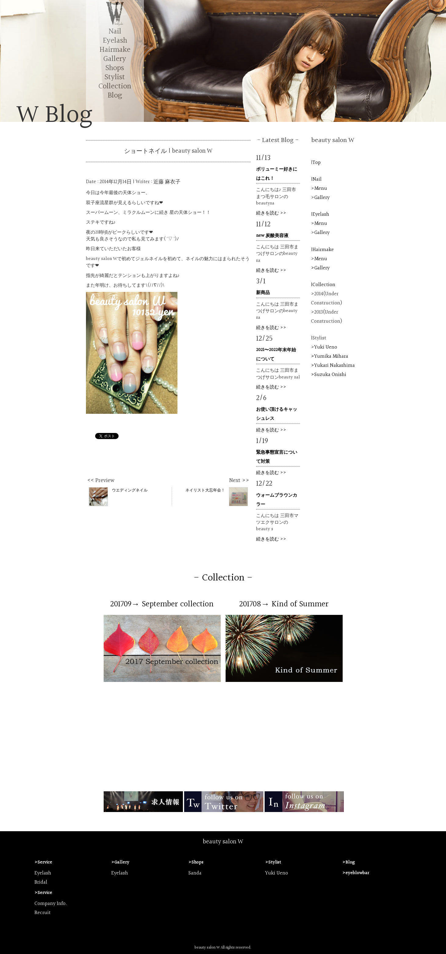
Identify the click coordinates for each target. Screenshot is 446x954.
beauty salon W (223, 842)
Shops (114, 68)
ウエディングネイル (118, 496)
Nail (115, 31)
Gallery (114, 59)
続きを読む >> (271, 213)
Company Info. (50, 904)
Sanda (195, 873)
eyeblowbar (357, 873)
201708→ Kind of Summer (284, 604)
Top (316, 163)
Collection (114, 86)
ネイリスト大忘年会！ (216, 496)
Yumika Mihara (331, 356)
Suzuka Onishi (330, 375)
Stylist (115, 77)
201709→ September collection (162, 604)
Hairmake (114, 50)
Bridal (40, 882)
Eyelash (115, 41)
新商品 (263, 292)
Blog (115, 95)
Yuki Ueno (325, 347)
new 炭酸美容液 (272, 235)
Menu (320, 189)
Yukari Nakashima (334, 366)
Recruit (42, 913)
